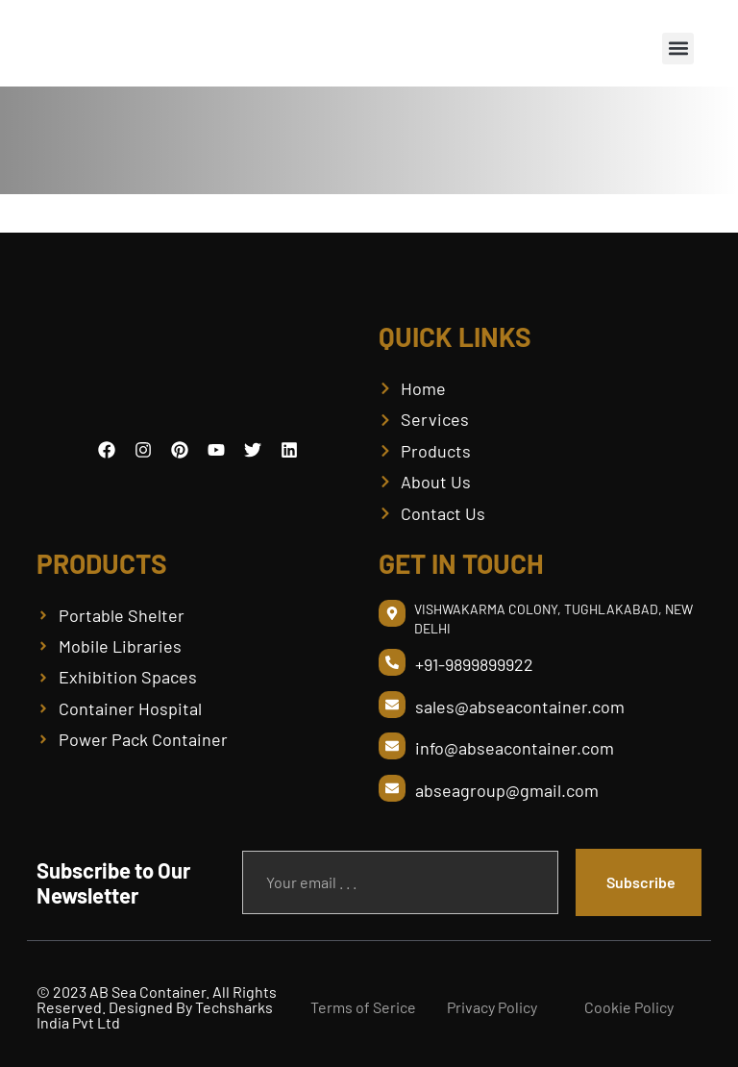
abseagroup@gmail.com (507, 790)
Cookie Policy (629, 1007)
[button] (678, 48)
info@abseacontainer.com (514, 747)
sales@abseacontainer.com (520, 706)
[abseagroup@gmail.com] (392, 788)
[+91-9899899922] (392, 662)
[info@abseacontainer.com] (392, 745)
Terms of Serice (363, 1007)
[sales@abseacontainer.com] (392, 704)
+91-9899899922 (474, 664)
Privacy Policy (492, 1007)
